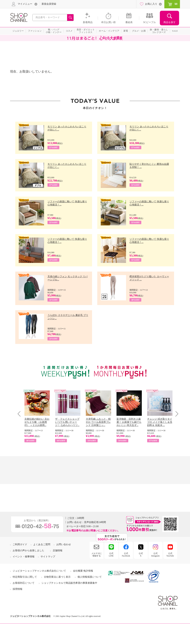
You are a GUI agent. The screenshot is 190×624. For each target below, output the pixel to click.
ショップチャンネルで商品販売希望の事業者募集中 (69, 583)
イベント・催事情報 (23, 556)
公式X (141, 554)
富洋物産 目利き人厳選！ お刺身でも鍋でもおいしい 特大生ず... (128, 422)
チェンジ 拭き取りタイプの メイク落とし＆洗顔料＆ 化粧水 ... (159, 422)
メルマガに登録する (96, 554)
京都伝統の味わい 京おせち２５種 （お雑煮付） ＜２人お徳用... (36, 422)
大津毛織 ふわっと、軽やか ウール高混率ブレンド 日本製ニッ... (98, 422)
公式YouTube (170, 554)
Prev (20, 414)
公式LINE (111, 554)
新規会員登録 (49, 4)
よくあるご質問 (41, 544)
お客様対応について (23, 583)
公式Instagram (155, 554)
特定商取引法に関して (25, 577)
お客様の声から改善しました (28, 550)
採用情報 (17, 589)
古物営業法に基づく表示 (57, 577)
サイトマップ (48, 556)
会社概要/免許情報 (83, 571)
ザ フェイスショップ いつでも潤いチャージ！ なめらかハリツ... (67, 422)
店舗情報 (57, 550)
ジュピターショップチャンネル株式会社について (39, 571)
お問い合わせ (63, 544)
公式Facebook (126, 554)
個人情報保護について (89, 577)
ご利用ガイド (20, 544)
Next (176, 414)
